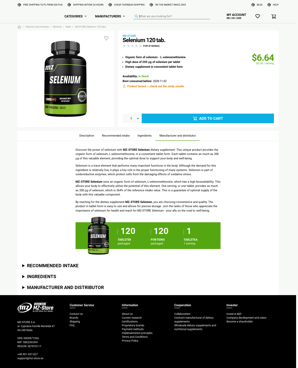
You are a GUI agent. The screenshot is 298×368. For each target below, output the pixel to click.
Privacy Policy (130, 340)
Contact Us (76, 314)
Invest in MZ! (234, 314)
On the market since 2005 (170, 4)
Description (86, 135)
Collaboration (182, 314)
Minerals (57, 26)
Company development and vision (246, 317)
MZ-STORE (129, 35)
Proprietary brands (133, 325)
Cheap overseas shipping (129, 4)
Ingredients (145, 135)
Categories (73, 16)
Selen (68, 26)
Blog (259, 4)
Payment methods (133, 329)
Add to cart (207, 118)
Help (276, 4)
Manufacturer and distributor (178, 135)
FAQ (72, 325)
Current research (132, 317)
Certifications (130, 321)
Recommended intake (116, 135)
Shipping (75, 321)
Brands (74, 317)
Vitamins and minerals (37, 26)
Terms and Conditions (135, 336)
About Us (127, 314)
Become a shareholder (239, 321)
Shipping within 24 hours (88, 4)
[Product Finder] (172, 16)
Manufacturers (108, 16)
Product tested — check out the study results (153, 86)
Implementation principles (137, 333)
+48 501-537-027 (27, 354)
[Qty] (132, 118)
